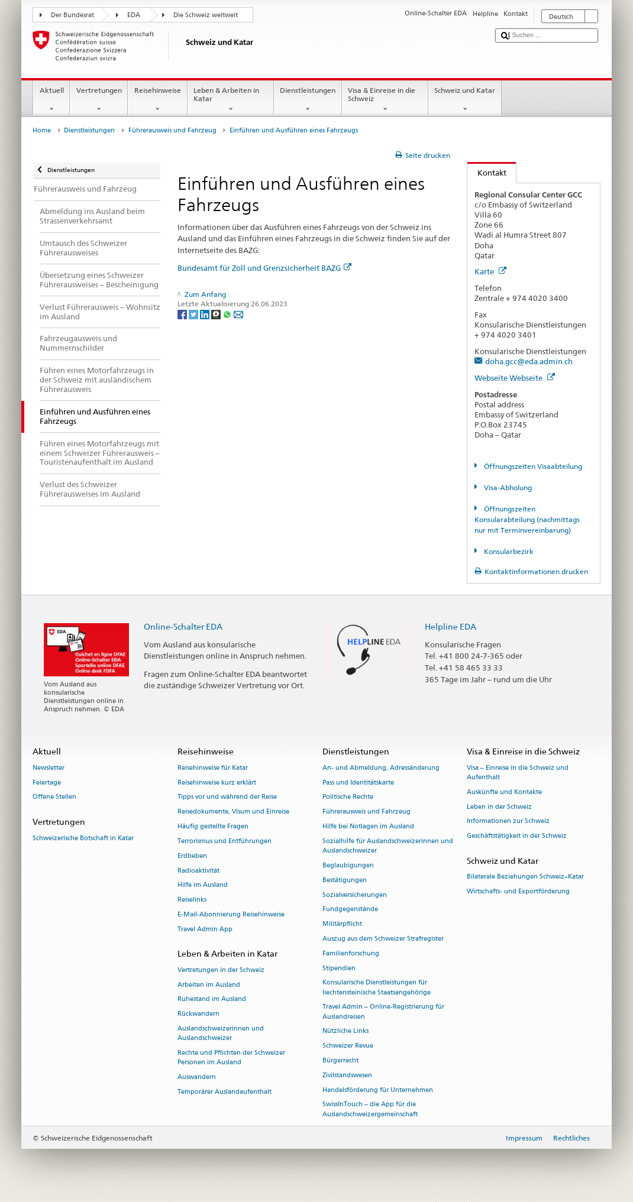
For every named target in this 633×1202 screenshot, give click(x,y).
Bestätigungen (344, 880)
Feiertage (47, 782)
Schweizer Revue (347, 1046)
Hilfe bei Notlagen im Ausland (368, 826)
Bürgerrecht (340, 1060)
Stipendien (339, 968)
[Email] (238, 313)
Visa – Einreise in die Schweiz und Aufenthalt (518, 772)
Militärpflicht (342, 924)
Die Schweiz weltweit (205, 15)
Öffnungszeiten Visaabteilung (532, 466)
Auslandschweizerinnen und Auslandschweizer (220, 1033)
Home (42, 130)
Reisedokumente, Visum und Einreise (233, 812)
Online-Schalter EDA (183, 626)
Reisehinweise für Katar (212, 768)
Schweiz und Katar (465, 100)
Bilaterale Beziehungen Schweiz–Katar (525, 877)
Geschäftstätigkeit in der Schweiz (517, 836)
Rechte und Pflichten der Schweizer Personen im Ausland (231, 1057)
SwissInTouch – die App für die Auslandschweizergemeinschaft (370, 1109)
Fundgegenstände (350, 909)
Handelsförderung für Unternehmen (377, 1090)
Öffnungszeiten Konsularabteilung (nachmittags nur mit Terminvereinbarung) (527, 519)
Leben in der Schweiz (499, 807)
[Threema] (216, 313)
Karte (490, 271)
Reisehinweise (157, 100)
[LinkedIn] (205, 313)
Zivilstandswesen (347, 1075)
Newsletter (48, 768)
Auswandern (196, 1077)
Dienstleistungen (307, 100)
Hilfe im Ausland (202, 885)
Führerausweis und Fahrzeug (172, 130)
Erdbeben (192, 856)
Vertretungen (98, 100)
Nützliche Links (345, 1031)
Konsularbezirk (508, 551)
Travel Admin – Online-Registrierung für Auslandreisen (383, 1011)
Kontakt (486, 172)
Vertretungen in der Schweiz (220, 970)
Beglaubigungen (348, 865)
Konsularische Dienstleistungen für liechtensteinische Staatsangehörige (376, 987)
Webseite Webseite (514, 378)
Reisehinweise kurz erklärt (216, 782)
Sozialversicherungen (354, 895)
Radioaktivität (198, 870)
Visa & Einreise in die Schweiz (385, 100)
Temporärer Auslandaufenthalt (224, 1092)
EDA (133, 15)
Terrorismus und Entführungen (224, 841)
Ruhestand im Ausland (211, 999)
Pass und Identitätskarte (358, 782)
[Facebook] (183, 313)
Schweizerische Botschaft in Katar (83, 838)
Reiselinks (191, 900)
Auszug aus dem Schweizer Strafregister (383, 938)
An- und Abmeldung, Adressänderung (381, 768)
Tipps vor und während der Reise (227, 797)
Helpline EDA (450, 626)
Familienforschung (350, 953)
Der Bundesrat (72, 15)
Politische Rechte (347, 797)
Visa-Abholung (507, 487)
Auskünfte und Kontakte (504, 792)
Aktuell (51, 100)
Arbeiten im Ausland (208, 985)
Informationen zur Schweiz (508, 821)
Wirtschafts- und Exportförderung (518, 892)
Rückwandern (198, 1014)
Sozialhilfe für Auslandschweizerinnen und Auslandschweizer (387, 845)
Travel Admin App (204, 929)
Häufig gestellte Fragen (212, 826)
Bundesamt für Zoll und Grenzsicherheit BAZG (264, 268)
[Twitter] (194, 313)
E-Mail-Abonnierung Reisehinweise (231, 914)
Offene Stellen (54, 797)
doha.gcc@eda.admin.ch (529, 361)
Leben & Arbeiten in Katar (230, 100)
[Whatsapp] (228, 313)
